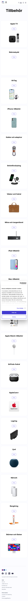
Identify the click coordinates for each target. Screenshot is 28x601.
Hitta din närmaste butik (7, 587)
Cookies (3, 596)
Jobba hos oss (5, 583)
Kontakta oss (4, 585)
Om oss (3, 581)
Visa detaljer (20, 308)
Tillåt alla (14, 312)
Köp (14, 28)
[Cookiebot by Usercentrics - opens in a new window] (20, 283)
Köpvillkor (4, 589)
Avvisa (14, 316)
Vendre (16, 576)
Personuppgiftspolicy (6, 598)
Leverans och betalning (7, 594)
